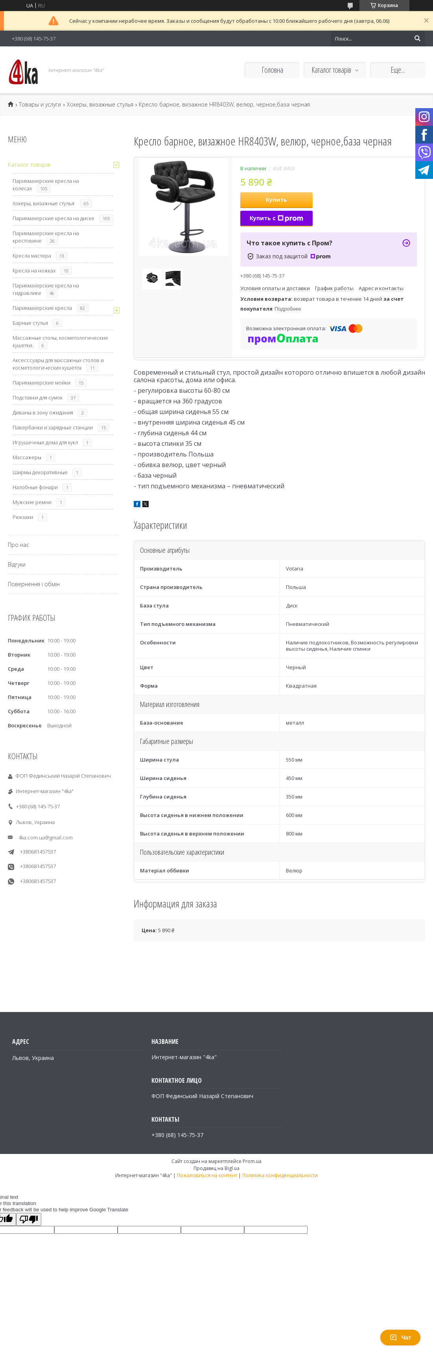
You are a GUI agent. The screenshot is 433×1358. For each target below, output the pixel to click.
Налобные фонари (35, 487)
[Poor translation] (28, 1219)
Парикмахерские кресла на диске (53, 218)
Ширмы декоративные (40, 472)
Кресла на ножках (34, 270)
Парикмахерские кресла (42, 307)
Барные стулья (30, 322)
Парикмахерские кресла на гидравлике (46, 289)
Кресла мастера (32, 255)
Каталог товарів (331, 69)
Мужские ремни (32, 502)
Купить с (276, 218)
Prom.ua (252, 1161)
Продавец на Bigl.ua (216, 1168)
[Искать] (417, 38)
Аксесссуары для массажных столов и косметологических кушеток (58, 364)
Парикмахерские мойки (41, 382)
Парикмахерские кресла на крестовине (46, 237)
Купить (276, 199)
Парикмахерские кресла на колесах (46, 184)
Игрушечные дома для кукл (45, 442)
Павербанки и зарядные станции (53, 427)
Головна (272, 69)
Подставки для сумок (38, 397)
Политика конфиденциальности (280, 1175)
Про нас (18, 544)
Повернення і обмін (34, 584)
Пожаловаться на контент (207, 1175)
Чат (400, 1337)
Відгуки (17, 564)
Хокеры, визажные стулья (100, 104)
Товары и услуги (40, 104)
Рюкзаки (23, 517)
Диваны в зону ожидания (43, 412)
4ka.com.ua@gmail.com (45, 837)
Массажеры (27, 457)
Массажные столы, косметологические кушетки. (60, 341)
